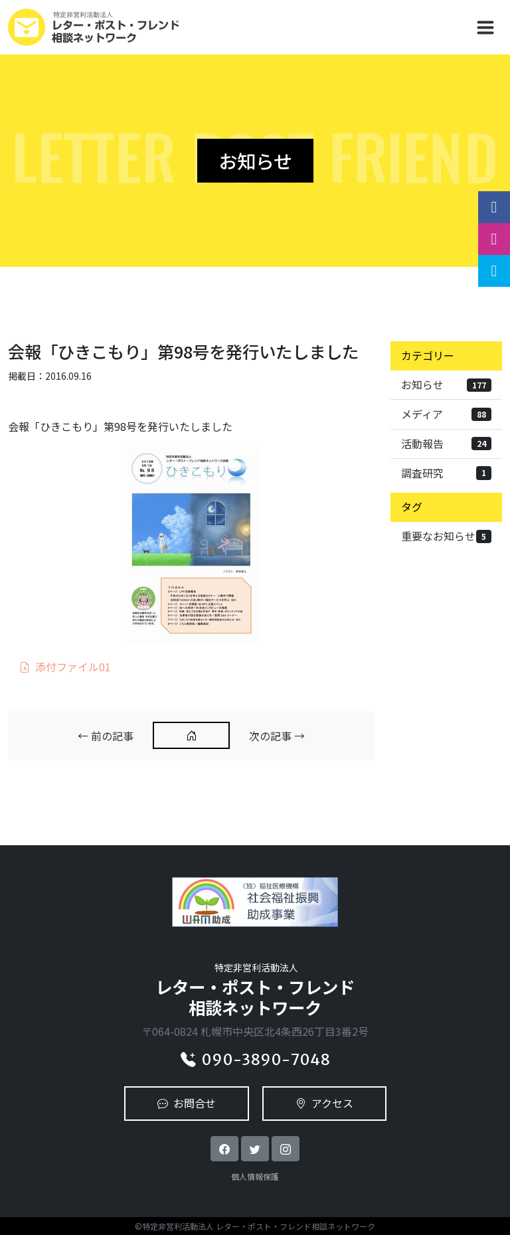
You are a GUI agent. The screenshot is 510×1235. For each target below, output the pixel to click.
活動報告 (446, 444)
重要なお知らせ (446, 536)
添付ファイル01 (65, 667)
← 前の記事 (105, 736)
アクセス (324, 1103)
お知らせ (446, 384)
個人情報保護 (255, 1176)
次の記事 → (277, 736)
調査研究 (446, 473)
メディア (446, 414)
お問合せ (186, 1103)
